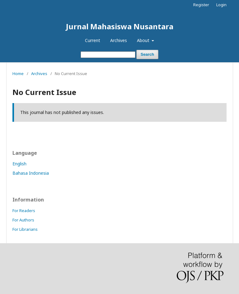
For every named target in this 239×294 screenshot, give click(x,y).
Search (147, 54)
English (19, 164)
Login (221, 4)
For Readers (23, 210)
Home (18, 73)
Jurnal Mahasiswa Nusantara (119, 26)
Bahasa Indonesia (30, 173)
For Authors (23, 220)
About (144, 40)
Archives (118, 40)
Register (201, 4)
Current (92, 40)
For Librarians (25, 229)
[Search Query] (108, 54)
